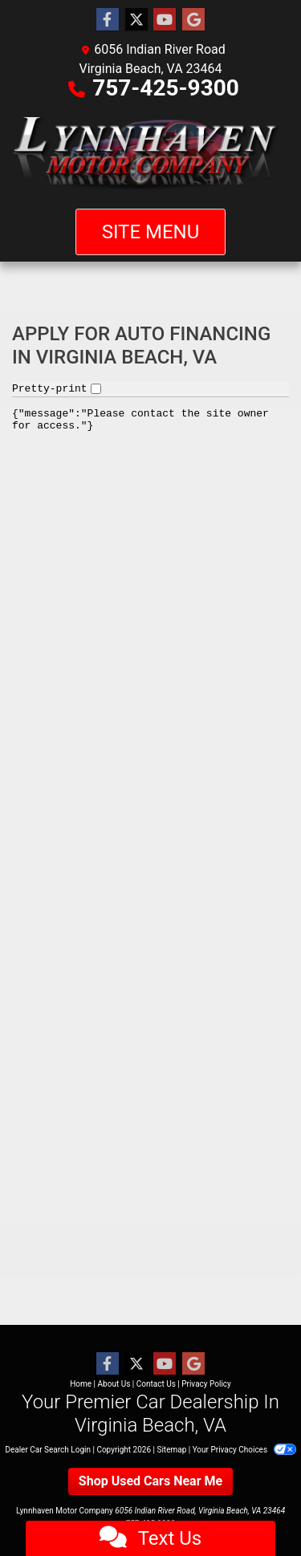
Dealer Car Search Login (48, 1449)
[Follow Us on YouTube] (164, 20)
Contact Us (156, 1383)
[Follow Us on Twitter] (136, 20)
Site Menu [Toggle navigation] (151, 232)
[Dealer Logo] (150, 153)
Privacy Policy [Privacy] (206, 1383)
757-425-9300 (165, 88)
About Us (114, 1383)
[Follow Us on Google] (193, 20)
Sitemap (171, 1449)
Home (81, 1383)
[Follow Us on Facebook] (107, 20)
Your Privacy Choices (244, 1449)
